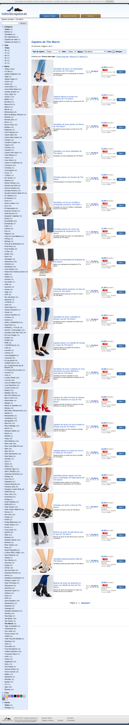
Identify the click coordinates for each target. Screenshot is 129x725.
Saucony (8, 563)
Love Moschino (10, 385)
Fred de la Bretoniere (13, 244)
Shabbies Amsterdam (13, 578)
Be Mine (8, 102)
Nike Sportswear (11, 454)
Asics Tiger (9, 94)
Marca (6, 66)
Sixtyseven (9, 586)
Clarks (7, 158)
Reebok (8, 537)
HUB (6, 284)
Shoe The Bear (10, 583)
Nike (6, 449)
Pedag (7, 499)
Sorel (7, 596)
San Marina (9, 560)
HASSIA (8, 264)
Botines (7, 32)
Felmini (7, 229)
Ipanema (8, 300)
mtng (6, 438)
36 (5, 50)
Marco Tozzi (9, 398)
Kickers (7, 338)
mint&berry (9, 418)
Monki (7, 433)
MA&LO (8, 390)
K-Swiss (8, 317)
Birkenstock (9, 112)
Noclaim (8, 459)
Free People (9, 249)
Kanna (7, 320)
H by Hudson (10, 269)
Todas (7, 69)
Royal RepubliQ (11, 550)
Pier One (8, 515)
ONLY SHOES (10, 471)
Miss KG (8, 423)
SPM (6, 598)
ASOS (7, 97)
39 (5, 58)
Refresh (8, 542)
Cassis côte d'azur (12, 153)
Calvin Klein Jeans (12, 137)
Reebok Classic (11, 540)
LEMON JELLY (10, 363)
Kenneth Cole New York (14, 333)
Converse (8, 165)
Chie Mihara (9, 155)
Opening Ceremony (12, 474)
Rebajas (8, 708)
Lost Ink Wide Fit (11, 383)
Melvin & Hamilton (12, 406)
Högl (6, 292)
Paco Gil (8, 479)
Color (6, 693)
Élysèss (8, 689)
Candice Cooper (11, 142)
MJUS (7, 428)
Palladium (8, 482)
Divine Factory (10, 183)
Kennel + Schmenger (13, 330)
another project (10, 92)
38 (5, 55)
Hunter (7, 289)
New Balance (10, 441)
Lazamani (8, 358)
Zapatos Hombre (70, 16)
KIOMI (7, 340)
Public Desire (10, 525)
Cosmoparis (9, 170)
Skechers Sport (10, 591)
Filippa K (8, 234)
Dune (7, 201)
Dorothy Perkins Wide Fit (14, 193)
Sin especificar (10, 37)
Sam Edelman (10, 555)
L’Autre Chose (10, 388)
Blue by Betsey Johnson (14, 115)
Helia (7, 274)
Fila (6, 231)
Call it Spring (9, 132)
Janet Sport (9, 307)
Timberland (9, 629)
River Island (9, 545)
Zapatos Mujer (47, 718)
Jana (6, 305)
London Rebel (10, 378)
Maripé (7, 403)
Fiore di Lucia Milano (13, 236)
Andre (7, 84)
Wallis (7, 674)
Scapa (7, 565)
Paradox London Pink (13, 489)
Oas (6, 461)
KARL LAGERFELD (12, 322)
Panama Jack (10, 487)
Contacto (70, 718)
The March (19, 19)
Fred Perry (9, 246)
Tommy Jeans (10, 634)
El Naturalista (10, 208)
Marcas (91, 16)
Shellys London (10, 580)
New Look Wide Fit (12, 446)
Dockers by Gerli (11, 186)
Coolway (8, 168)
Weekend (8, 677)
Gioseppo (8, 259)
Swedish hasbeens (12, 611)
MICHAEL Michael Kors (14, 411)
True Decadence (11, 649)
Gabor (7, 254)
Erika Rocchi (9, 213)
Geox (7, 256)
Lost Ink (8, 380)
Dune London (10, 203)
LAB (6, 348)
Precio (7, 703)
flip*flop (7, 241)
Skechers (8, 588)
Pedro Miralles (10, 502)
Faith (6, 226)
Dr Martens (9, 198)
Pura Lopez (9, 530)
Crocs (7, 173)
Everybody (9, 224)
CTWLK (8, 175)
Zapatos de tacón (11, 42)
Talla (6, 45)
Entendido (109, 1)
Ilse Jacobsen (10, 297)
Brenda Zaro (9, 120)
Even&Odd (9, 221)
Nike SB (8, 451)
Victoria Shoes (10, 669)
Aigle (6, 77)
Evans (7, 218)
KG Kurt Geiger (10, 335)
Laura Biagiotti (10, 355)
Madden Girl (9, 393)
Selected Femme (11, 573)
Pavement (8, 497)
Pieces (7, 512)
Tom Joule (8, 631)
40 (5, 61)
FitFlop (7, 239)
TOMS (7, 636)
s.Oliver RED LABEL (12, 553)
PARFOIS (8, 492)
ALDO (7, 82)
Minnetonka (9, 416)
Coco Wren (9, 160)
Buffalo (7, 127)
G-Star (7, 251)
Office (7, 466)
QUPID (7, 532)
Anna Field (9, 87)
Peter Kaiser (9, 507)
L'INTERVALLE (10, 345)
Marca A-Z (74, 57)
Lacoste (8, 350)
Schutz (7, 568)
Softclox (8, 593)
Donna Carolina (11, 188)
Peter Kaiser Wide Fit (13, 509)
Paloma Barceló (11, 484)
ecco (6, 206)
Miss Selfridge (10, 426)
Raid (6, 535)
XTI (6, 684)
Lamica (7, 353)
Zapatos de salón (11, 39)
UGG (7, 656)
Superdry (8, 606)
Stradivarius (9, 603)
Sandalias (8, 34)
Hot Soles (8, 282)
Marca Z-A (83, 57)
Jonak (7, 312)
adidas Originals (11, 74)
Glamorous (9, 262)
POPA (7, 520)
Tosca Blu (8, 646)
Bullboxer (8, 130)
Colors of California (12, 163)
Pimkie (7, 517)
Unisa (7, 659)
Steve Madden (10, 601)
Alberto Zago (9, 79)
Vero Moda (9, 667)
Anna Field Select (11, 89)
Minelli (7, 413)
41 (5, 63)
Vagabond (8, 662)
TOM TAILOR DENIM (13, 639)
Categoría (8, 27)
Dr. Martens (9, 196)
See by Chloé (10, 570)
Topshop (8, 641)
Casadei (8, 150)
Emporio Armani (11, 211)
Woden (7, 682)
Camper (8, 140)
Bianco (7, 107)
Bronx (7, 122)
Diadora (8, 180)
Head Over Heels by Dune (15, 272)
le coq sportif (9, 360)
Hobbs (7, 277)
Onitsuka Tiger (10, 469)
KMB (6, 343)
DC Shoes (8, 178)
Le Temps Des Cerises (13, 370)
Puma (7, 527)
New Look (8, 444)
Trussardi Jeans (11, 654)
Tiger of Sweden (11, 626)
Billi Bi (7, 109)
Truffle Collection (11, 651)
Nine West (9, 456)
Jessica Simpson (11, 310)
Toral (6, 644)
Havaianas (9, 267)
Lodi (6, 375)
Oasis (7, 464)
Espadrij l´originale (12, 216)
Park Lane (8, 494)
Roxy (7, 547)
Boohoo (8, 117)
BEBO (7, 99)
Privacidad (70, 720)
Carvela (8, 147)
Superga (8, 608)
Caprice (8, 145)
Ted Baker (8, 618)
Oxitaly (7, 477)
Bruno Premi (9, 125)
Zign (6, 687)
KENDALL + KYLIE (12, 327)
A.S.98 (7, 71)
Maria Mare (9, 400)
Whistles (8, 679)
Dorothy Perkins (11, 191)
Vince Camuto (10, 672)
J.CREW (8, 302)
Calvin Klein (9, 135)
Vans (6, 664)
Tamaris (8, 613)
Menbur (7, 408)
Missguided (9, 421)
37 (5, 53)
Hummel (8, 287)
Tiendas (60, 720)
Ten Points (9, 621)
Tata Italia (8, 616)
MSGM (7, 436)
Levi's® (7, 373)
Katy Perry (9, 325)
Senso (7, 575)
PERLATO (8, 504)
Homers (8, 279)
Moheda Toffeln (10, 431)
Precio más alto (63, 57)
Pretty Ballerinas (11, 522)
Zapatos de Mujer (7, 19)
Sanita (7, 558)
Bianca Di (8, 104)
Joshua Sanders (11, 315)
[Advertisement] (40, 30)
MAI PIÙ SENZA (11, 395)
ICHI (6, 295)
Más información (99, 1)
